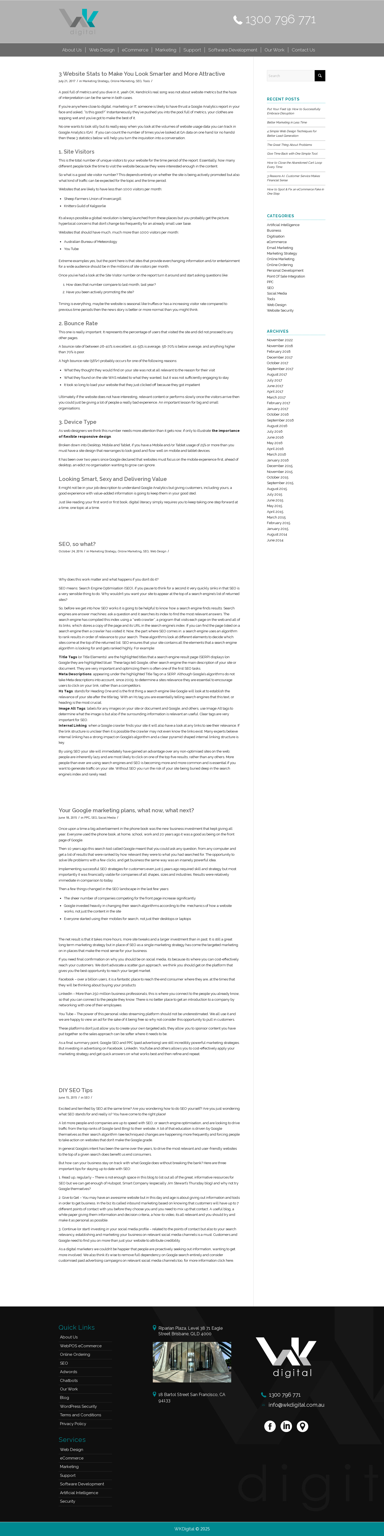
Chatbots (69, 1380)
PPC (87, 817)
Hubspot (114, 1183)
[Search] (296, 75)
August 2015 (277, 489)
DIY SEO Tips (76, 1090)
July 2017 (274, 380)
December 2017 (280, 357)
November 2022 (280, 340)
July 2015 (274, 494)
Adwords (68, 1371)
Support (67, 1475)
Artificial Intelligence (283, 225)
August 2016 (277, 426)
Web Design (158, 551)
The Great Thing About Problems (289, 145)
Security (67, 1501)
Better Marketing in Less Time (287, 122)
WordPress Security (78, 1406)
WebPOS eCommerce (81, 1346)
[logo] (79, 21)
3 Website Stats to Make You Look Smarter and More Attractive (142, 73)
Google (64, 1189)
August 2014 (277, 534)
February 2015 (278, 523)
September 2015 (280, 483)
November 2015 (280, 472)
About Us (69, 1337)
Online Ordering (280, 265)
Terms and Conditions (80, 1415)
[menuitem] (72, 50)
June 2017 (275, 386)
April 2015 (275, 512)
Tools (146, 81)
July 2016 (275, 431)
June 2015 (275, 500)
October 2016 (278, 414)
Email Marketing (280, 248)
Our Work (69, 1389)
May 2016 (275, 443)
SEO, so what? (77, 544)
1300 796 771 (280, 19)
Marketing (69, 1466)
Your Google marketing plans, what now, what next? (126, 810)
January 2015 (277, 529)
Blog (64, 1397)
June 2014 (275, 540)
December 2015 (280, 466)
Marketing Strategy (96, 81)
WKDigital (184, 1528)
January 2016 (278, 460)
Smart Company (135, 1183)
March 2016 (276, 454)
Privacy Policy (73, 1423)
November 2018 (280, 346)
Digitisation (276, 236)
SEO (138, 81)
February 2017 (278, 403)
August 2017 (277, 374)
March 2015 (276, 517)
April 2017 (275, 391)
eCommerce (277, 242)
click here (225, 1260)
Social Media (107, 817)
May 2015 (274, 506)
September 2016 (280, 420)
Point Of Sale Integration (286, 276)
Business (274, 230)
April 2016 (275, 449)
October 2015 (277, 477)
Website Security (280, 310)
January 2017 (277, 409)
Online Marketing (122, 81)
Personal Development (285, 270)
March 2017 (276, 397)
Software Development (82, 1484)
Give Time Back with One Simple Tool (292, 153)
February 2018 (279, 351)
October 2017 (277, 363)
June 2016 (275, 437)
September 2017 (280, 369)
